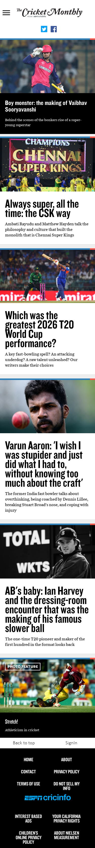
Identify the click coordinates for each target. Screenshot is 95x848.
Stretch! (11, 721)
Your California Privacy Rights (66, 818)
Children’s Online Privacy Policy (28, 837)
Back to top (24, 743)
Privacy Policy (66, 772)
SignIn (71, 743)
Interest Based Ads (28, 818)
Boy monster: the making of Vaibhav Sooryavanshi (46, 106)
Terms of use (28, 784)
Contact (28, 772)
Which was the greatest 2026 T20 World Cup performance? (39, 329)
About (66, 759)
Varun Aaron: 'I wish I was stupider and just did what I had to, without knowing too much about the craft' (44, 464)
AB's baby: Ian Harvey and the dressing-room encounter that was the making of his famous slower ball (47, 609)
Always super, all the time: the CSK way (42, 208)
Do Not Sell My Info (67, 786)
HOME (28, 759)
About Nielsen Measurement (66, 835)
